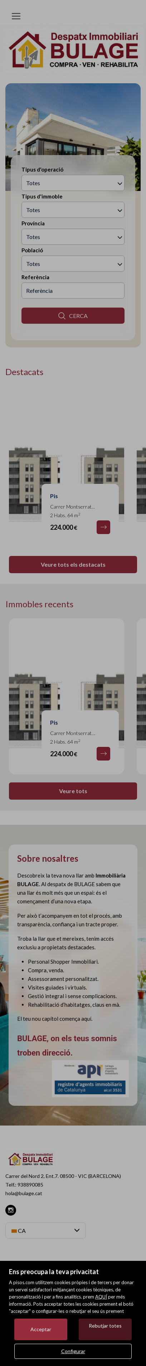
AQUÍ (101, 1297)
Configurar (73, 1351)
